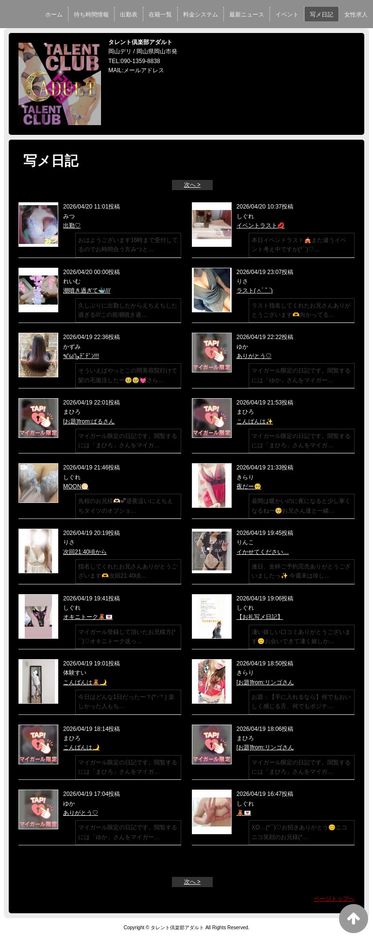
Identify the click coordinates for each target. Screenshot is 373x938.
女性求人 (356, 14)
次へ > (192, 184)
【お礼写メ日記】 (260, 617)
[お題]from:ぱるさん (89, 421)
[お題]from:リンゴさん (265, 682)
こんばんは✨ (255, 421)
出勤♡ (72, 225)
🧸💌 (244, 812)
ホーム (54, 14)
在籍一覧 (160, 14)
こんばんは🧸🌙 (85, 682)
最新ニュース (246, 14)
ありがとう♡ (254, 356)
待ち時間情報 (91, 14)
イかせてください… (263, 552)
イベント (287, 14)
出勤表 (128, 14)
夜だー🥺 (249, 486)
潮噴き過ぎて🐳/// (86, 290)
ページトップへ (334, 898)
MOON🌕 (75, 486)
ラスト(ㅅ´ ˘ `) (255, 290)
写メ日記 (321, 14)
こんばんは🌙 (81, 747)
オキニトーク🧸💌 (88, 617)
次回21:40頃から (85, 552)
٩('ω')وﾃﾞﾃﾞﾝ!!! (81, 356)
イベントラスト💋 (261, 225)
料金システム (200, 14)
